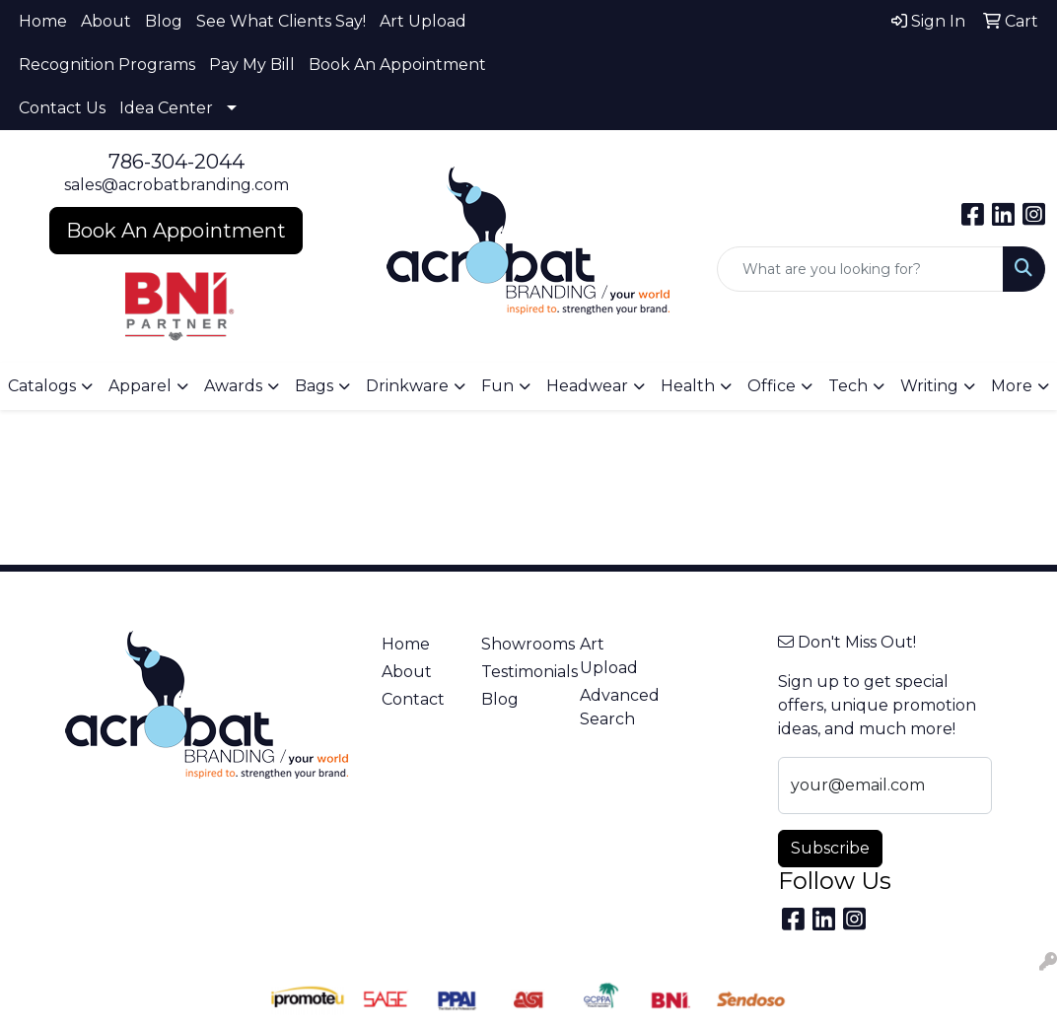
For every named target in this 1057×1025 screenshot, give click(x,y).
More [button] (1011, 385)
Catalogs (42, 385)
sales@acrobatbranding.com (176, 184)
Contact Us (62, 108)
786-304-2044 (176, 161)
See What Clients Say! (281, 21)
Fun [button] (497, 385)
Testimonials (518, 671)
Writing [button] (929, 385)
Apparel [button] (140, 385)
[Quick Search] (860, 269)
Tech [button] (848, 385)
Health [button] (688, 385)
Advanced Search (617, 707)
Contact (413, 699)
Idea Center (166, 108)
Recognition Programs (107, 64)
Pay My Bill (252, 64)
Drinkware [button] (407, 385)
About (106, 21)
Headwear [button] (587, 385)
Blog (163, 21)
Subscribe (830, 848)
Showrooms (518, 644)
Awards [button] (233, 385)
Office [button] (771, 385)
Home (43, 21)
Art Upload (423, 21)
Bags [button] (314, 385)
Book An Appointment (397, 64)
